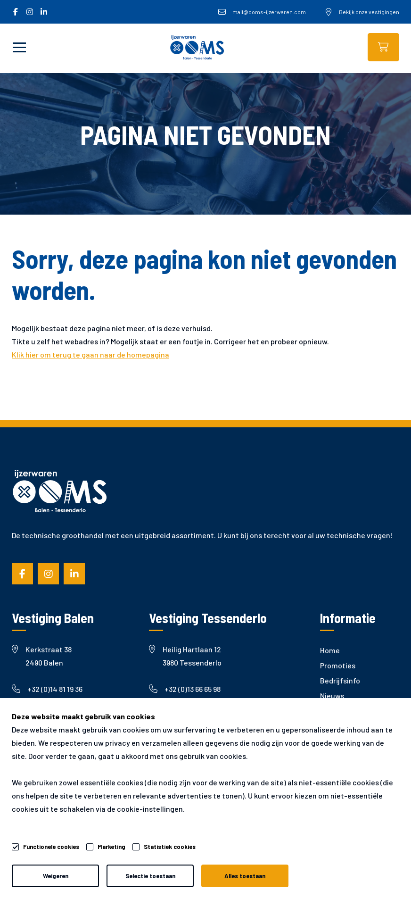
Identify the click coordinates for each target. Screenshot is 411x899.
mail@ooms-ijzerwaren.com (67, 715)
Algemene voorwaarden (40, 870)
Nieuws (332, 695)
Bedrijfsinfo (340, 680)
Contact (334, 740)
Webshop (383, 47)
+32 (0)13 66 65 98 (185, 688)
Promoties (337, 665)
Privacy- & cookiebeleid (137, 870)
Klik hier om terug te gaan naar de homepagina (90, 354)
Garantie (335, 725)
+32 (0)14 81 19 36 (47, 688)
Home (330, 650)
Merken (332, 710)
